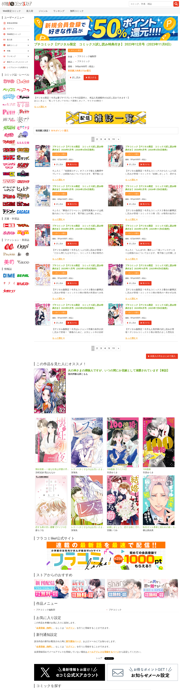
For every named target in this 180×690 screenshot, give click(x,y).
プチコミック (83, 61)
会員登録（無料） (44, 628)
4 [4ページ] (105, 139)
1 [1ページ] (93, 139)
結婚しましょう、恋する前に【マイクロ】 (124, 527)
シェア (99, 658)
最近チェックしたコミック (17, 62)
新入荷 (29, 11)
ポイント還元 (76, 50)
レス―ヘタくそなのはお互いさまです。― (88, 469)
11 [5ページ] (113, 139)
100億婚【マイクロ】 (117, 469)
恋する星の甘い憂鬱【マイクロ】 (51, 527)
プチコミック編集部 (86, 56)
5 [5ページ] (109, 139)
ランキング (58, 11)
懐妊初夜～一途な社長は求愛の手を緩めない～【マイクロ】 (52, 469)
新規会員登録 (12, 23)
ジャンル (43, 11)
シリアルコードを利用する (17, 67)
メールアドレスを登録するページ (103, 652)
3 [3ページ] (101, 139)
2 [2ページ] (97, 139)
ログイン (70, 628)
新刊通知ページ (73, 641)
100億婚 (147, 469)
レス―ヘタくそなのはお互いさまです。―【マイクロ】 (88, 527)
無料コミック (77, 11)
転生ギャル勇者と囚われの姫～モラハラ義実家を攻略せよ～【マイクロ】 (160, 527)
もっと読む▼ (40, 106)
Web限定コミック (12, 11)
